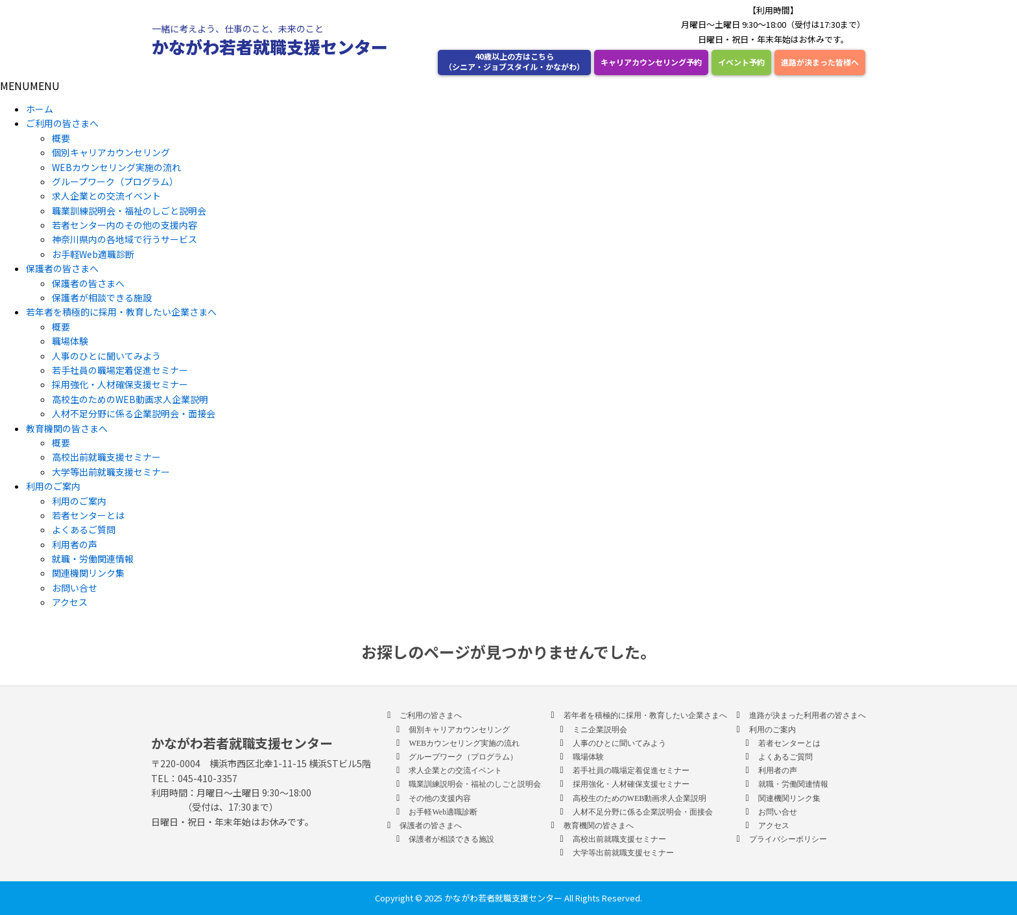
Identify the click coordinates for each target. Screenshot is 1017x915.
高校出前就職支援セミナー (106, 456)
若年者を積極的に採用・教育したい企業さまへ (121, 311)
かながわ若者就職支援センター (270, 46)
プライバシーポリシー (788, 839)
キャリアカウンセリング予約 (651, 61)
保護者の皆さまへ (62, 268)
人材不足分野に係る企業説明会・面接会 (133, 413)
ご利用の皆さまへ (62, 123)
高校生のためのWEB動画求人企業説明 (130, 399)
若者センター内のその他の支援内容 (124, 224)
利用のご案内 (53, 486)
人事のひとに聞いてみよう (106, 355)
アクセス (70, 602)
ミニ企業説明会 (600, 729)
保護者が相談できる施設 (102, 297)
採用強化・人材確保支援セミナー (120, 384)
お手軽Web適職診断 (93, 254)
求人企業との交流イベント (106, 195)
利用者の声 (74, 544)
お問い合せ (74, 587)
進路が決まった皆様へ (820, 61)
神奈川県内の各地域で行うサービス (124, 239)
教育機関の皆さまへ (67, 428)
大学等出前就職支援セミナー (111, 471)
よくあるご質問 (83, 529)
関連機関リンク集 (88, 572)
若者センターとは (88, 515)
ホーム (39, 108)
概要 (61, 138)
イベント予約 (741, 61)
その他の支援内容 (440, 798)
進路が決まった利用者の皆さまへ (807, 715)
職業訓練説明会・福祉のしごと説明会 (129, 210)
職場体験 (70, 340)
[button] (30, 85)
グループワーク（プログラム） (115, 181)
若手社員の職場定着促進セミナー (120, 370)
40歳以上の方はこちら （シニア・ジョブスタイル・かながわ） (514, 61)
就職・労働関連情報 (93, 558)
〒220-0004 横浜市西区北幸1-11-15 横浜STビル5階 (261, 763)
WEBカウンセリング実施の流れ (116, 167)
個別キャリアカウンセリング (111, 152)
